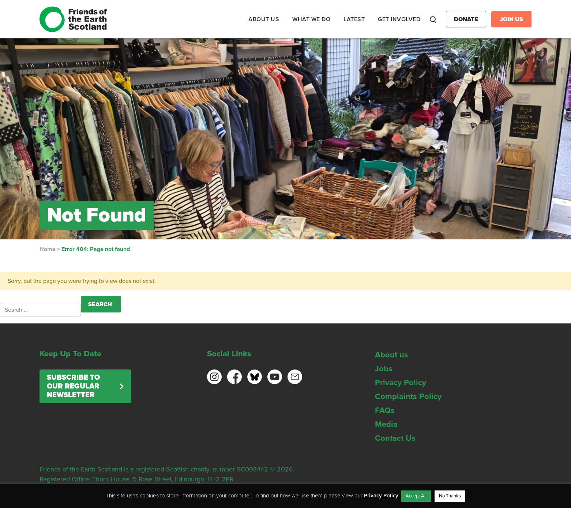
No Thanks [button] (450, 496)
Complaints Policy (408, 396)
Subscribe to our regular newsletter (73, 386)
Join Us (511, 19)
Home (48, 249)
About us (391, 355)
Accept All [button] (416, 496)
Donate (466, 19)
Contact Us (395, 438)
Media (386, 424)
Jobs (383, 369)
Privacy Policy (400, 382)
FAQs (385, 410)
